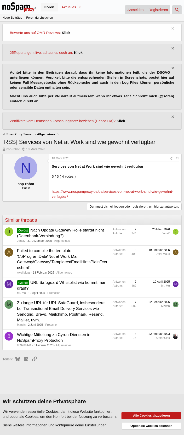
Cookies (52, 411)
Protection (53, 293)
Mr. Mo (21, 293)
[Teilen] (171, 158)
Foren (49, 7)
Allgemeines (62, 240)
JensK (21, 240)
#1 (177, 158)
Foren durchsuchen (39, 17)
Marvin (21, 324)
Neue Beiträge (12, 17)
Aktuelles (69, 7)
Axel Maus (23, 272)
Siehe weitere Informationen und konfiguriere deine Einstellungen (55, 425)
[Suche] (177, 9)
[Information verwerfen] (172, 29)
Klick (66, 33)
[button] (79, 7)
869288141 (24, 345)
